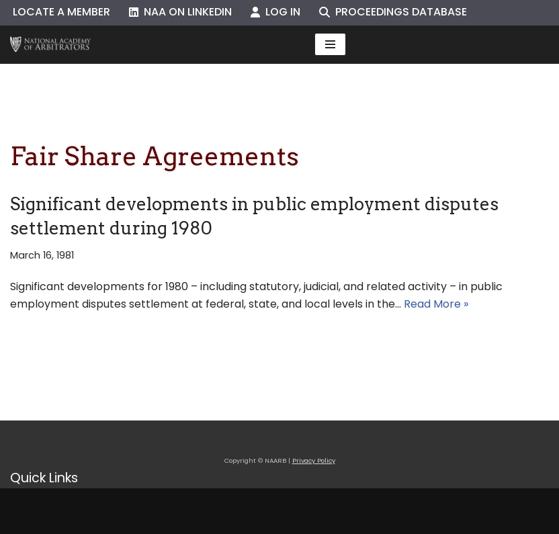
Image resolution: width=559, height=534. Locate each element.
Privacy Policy (313, 460)
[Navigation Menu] (330, 44)
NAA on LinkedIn (180, 11)
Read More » (436, 304)
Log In (275, 11)
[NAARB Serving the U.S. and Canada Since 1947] (50, 44)
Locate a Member (61, 11)
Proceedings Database (393, 11)
